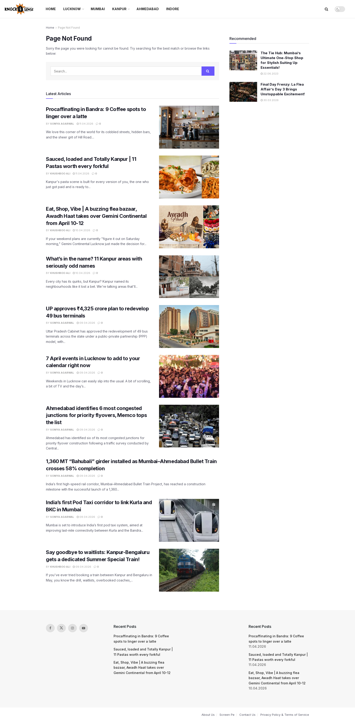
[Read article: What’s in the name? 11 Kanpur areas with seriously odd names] (189, 276)
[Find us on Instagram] (72, 628)
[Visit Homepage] (19, 9)
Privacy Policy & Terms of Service (284, 714)
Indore (172, 9)
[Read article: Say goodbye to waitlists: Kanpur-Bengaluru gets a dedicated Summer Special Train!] (189, 570)
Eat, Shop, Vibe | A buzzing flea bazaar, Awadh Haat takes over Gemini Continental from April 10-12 (96, 216)
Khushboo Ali (60, 173)
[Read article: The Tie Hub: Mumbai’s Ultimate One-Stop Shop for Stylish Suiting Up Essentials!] (243, 60)
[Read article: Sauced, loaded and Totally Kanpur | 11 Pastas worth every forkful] (189, 177)
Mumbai (98, 9)
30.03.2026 (270, 100)
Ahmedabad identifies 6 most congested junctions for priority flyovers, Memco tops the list (96, 415)
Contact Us (247, 714)
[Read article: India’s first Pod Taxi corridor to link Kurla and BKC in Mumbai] (189, 520)
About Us (208, 714)
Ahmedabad (147, 9)
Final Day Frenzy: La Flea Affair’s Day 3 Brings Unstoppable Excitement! (283, 89)
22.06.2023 (269, 73)
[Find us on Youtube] (83, 628)
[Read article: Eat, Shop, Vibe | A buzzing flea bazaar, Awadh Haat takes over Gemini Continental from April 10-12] (189, 226)
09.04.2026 (86, 322)
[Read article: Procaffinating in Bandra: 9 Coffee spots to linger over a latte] (189, 127)
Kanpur (119, 9)
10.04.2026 (81, 230)
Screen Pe (227, 714)
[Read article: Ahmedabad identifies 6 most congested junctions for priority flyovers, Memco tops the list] (189, 426)
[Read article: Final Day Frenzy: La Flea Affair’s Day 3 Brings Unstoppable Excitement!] (243, 92)
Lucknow (72, 9)
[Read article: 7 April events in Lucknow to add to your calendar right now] (189, 376)
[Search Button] (326, 9)
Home (51, 9)
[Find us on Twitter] (61, 628)
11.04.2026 (85, 123)
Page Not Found (69, 27)
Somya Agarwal (62, 123)
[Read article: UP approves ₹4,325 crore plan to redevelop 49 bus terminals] (189, 326)
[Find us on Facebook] (50, 628)
